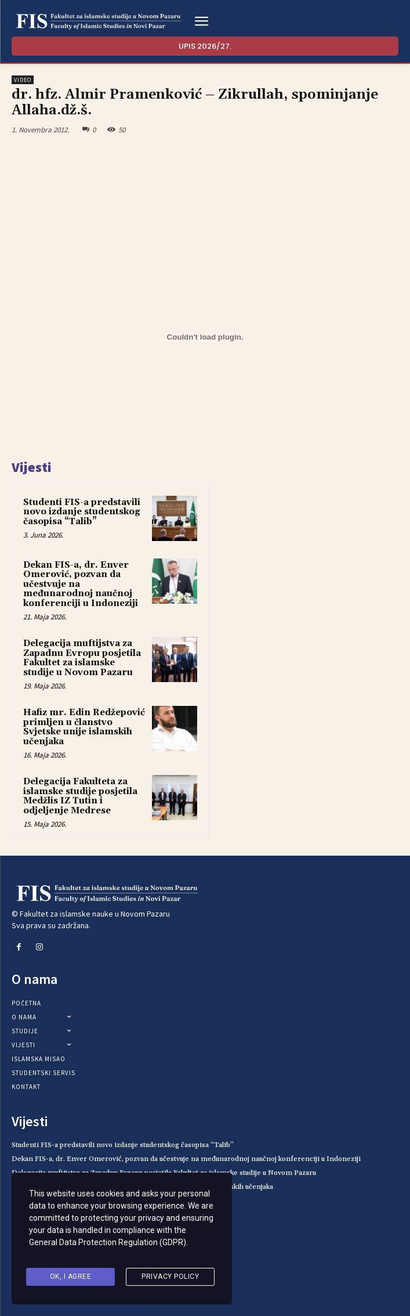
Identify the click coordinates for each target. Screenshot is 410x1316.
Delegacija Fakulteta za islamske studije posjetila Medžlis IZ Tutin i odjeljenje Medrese (80, 796)
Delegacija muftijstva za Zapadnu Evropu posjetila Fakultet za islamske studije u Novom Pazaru (82, 658)
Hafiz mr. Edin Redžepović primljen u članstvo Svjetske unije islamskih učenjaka (84, 727)
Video (23, 79)
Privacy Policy (170, 1278)
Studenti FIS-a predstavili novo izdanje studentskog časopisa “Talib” (81, 512)
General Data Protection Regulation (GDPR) (107, 1248)
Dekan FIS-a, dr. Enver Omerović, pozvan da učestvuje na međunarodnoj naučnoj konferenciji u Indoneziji (186, 1159)
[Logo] (99, 21)
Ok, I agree (71, 1278)
